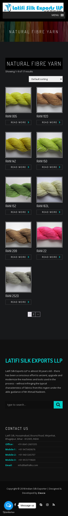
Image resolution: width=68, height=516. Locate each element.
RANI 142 (10, 161)
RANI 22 (42, 251)
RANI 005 (11, 116)
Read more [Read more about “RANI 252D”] (18, 301)
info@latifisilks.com (28, 465)
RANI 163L (43, 206)
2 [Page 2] (33, 314)
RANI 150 (42, 161)
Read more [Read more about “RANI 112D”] (49, 122)
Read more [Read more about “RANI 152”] (18, 212)
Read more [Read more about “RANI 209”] (18, 257)
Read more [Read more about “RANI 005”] (18, 122)
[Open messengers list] (8, 505)
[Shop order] (46, 79)
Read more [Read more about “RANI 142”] (18, 167)
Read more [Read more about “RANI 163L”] (49, 212)
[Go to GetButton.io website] (8, 512)
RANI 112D (42, 116)
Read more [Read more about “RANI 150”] (49, 167)
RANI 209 (11, 251)
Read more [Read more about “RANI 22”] (49, 257)
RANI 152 (10, 206)
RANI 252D (12, 296)
